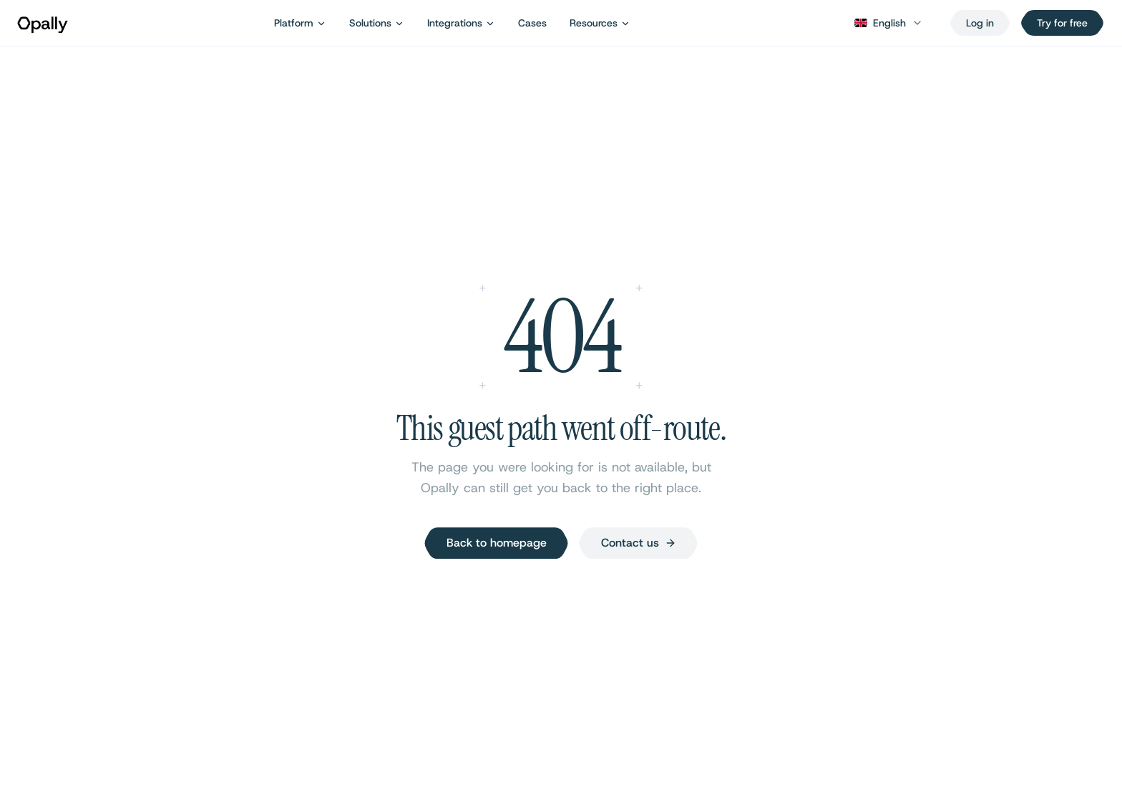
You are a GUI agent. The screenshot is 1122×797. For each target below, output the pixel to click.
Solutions (376, 22)
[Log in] (980, 23)
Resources (600, 22)
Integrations (461, 22)
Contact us (638, 542)
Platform (300, 22)
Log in (980, 22)
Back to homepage (497, 542)
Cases (532, 22)
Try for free (1062, 22)
